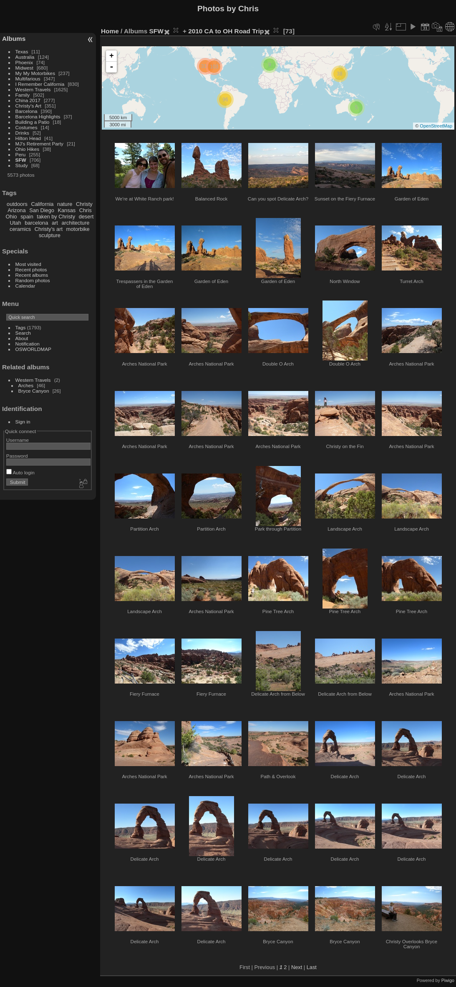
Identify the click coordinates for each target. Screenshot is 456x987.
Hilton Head (28, 138)
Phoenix (24, 62)
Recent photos (31, 269)
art (55, 223)
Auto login (20, 472)
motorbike (78, 229)
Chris (85, 210)
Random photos (32, 280)
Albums (13, 38)
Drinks (22, 132)
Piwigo (447, 980)
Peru (20, 154)
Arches (26, 385)
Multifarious (27, 78)
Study (21, 165)
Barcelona (26, 111)
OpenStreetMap (436, 125)
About (21, 338)
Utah (15, 223)
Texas (21, 51)
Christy (84, 204)
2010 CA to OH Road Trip (226, 31)
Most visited (28, 264)
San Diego (41, 210)
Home (110, 31)
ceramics (20, 229)
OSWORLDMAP (33, 349)
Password (17, 455)
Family (22, 95)
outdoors (17, 204)
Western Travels (33, 89)
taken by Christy (56, 216)
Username (17, 440)
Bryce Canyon (33, 390)
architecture (75, 223)
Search (23, 333)
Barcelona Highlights (37, 116)
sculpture (49, 235)
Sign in (22, 421)
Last (312, 967)
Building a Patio (32, 122)
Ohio (11, 216)
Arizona (16, 210)
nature (64, 204)
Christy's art (49, 229)
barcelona (36, 223)
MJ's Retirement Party (39, 143)
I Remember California (40, 84)
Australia (25, 57)
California (42, 204)
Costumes (26, 127)
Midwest (24, 67)
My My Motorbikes (35, 73)
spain (26, 216)
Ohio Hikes (27, 149)
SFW (20, 160)
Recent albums (31, 275)
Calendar (25, 285)
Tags (20, 327)
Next (296, 967)
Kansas (67, 210)
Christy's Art (28, 105)
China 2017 (27, 100)
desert (86, 216)
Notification (27, 343)
